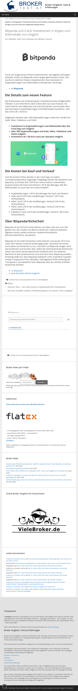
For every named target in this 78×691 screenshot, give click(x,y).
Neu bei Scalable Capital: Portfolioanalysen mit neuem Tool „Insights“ (40, 290)
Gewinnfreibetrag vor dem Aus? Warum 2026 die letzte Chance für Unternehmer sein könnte (39, 480)
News (10, 283)
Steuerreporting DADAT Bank (16, 468)
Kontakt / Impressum (11, 655)
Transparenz (8, 660)
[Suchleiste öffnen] (75, 14)
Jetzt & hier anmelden (13, 382)
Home (7, 18)
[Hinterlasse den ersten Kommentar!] (35, 319)
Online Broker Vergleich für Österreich (42, 587)
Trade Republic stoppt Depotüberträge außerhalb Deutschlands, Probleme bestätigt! (34, 590)
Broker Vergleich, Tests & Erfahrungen (57, 6)
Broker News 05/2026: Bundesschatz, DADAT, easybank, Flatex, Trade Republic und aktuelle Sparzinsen (38, 465)
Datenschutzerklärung (12, 663)
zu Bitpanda (16, 270)
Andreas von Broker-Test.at (15, 559)
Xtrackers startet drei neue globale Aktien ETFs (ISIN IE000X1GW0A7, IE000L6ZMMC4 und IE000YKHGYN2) (35, 583)
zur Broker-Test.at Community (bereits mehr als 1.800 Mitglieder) (27, 280)
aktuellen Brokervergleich (28, 273)
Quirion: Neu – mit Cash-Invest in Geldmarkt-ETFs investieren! (37, 287)
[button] (4, 686)
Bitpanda (18, 88)
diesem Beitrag (53, 627)
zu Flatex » (10, 441)
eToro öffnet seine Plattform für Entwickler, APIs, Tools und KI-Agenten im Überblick (35, 471)
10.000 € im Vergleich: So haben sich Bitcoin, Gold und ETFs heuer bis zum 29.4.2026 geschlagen (36, 476)
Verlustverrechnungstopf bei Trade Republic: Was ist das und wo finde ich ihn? (39, 560)
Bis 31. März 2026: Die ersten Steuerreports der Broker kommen (39, 566)
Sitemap (7, 658)
